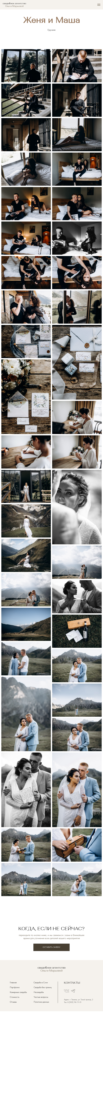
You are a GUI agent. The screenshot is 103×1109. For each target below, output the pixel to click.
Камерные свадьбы (18, 992)
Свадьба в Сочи (41, 982)
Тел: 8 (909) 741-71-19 (72, 1002)
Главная (13, 982)
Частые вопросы (41, 997)
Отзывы (13, 1002)
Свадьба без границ (43, 987)
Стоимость (14, 997)
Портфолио (15, 987)
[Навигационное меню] (98, 5)
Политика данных (41, 1002)
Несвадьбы (39, 992)
